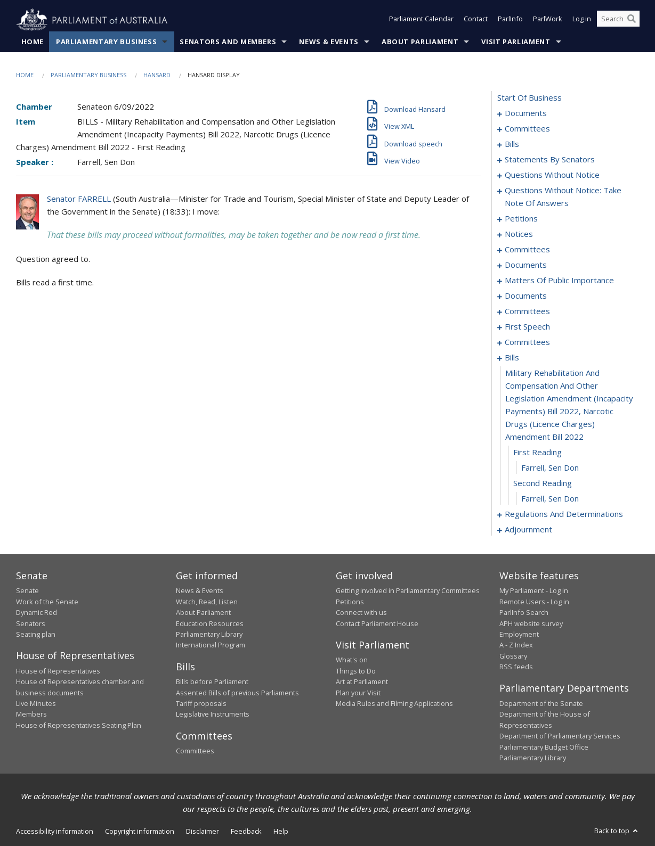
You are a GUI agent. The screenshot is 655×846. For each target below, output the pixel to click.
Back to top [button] (617, 831)
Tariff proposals (201, 704)
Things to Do (356, 671)
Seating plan (35, 634)
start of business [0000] (529, 98)
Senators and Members (228, 42)
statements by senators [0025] (550, 159)
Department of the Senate (541, 704)
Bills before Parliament (212, 682)
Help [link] (280, 831)
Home (32, 42)
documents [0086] (526, 265)
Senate (27, 591)
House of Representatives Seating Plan (78, 725)
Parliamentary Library (209, 634)
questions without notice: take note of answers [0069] (563, 197)
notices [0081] (519, 234)
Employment (519, 634)
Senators (30, 623)
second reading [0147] (542, 483)
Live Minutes (36, 704)
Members (31, 714)
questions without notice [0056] (552, 175)
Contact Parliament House (377, 623)
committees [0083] (527, 249)
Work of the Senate (47, 601)
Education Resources (210, 623)
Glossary (513, 656)
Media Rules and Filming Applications (394, 704)
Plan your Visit (358, 692)
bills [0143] (512, 357)
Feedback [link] (246, 831)
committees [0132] (527, 342)
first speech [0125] (527, 327)
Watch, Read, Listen (207, 601)
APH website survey (531, 623)
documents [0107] (526, 296)
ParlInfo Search (523, 613)
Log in (581, 20)
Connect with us (361, 613)
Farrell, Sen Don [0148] (550, 499)
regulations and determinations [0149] (564, 514)
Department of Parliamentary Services (559, 736)
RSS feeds (516, 667)
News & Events (328, 42)
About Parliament (420, 42)
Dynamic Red (36, 613)
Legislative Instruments (212, 714)
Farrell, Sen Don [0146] (550, 468)
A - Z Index (516, 645)
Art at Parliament (362, 682)
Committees (195, 751)
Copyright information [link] (139, 831)
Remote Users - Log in (534, 601)
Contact (476, 20)
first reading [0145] (537, 452)
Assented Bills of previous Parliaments (237, 692)
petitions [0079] (521, 218)
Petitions (350, 601)
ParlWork (547, 20)
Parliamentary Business (106, 42)
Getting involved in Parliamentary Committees (408, 591)
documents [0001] (526, 113)
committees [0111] (527, 311)
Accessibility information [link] (54, 831)
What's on (352, 660)
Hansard (157, 75)
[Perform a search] (632, 20)
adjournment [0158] (528, 529)
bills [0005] (512, 144)
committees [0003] (527, 129)
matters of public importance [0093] (559, 280)
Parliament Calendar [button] (421, 20)
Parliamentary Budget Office (543, 747)
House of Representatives (58, 671)
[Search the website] (618, 20)
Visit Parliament (515, 42)
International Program (210, 645)
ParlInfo (510, 20)
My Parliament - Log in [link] (533, 591)
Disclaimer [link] (202, 831)
